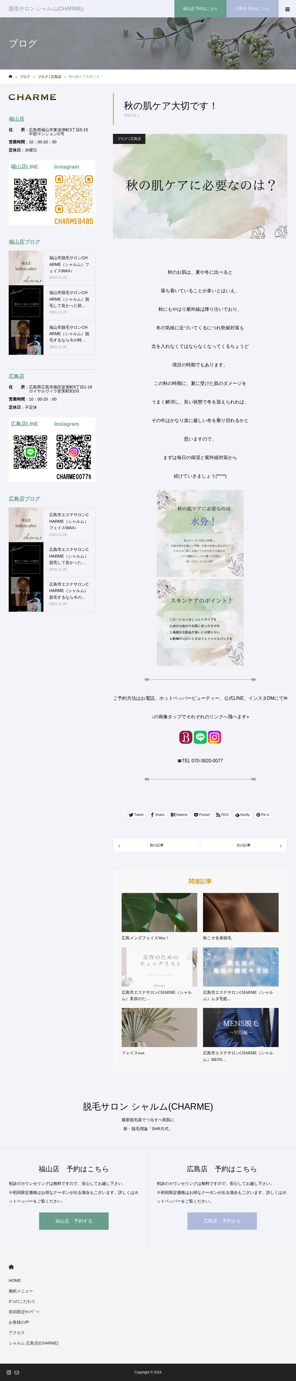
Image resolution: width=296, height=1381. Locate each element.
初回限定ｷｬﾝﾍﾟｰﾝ (24, 1311)
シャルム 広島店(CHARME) (34, 1343)
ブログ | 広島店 (129, 139)
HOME (11, 1267)
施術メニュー (21, 1291)
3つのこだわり (22, 1301)
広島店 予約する (222, 1221)
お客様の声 (19, 1322)
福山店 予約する (73, 1221)
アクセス (17, 1332)
